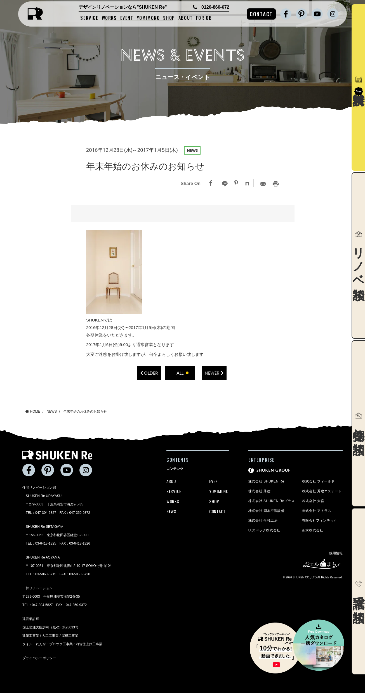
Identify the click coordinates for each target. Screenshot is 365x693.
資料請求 (358, 86)
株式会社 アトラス (316, 511)
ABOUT (185, 18)
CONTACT (261, 14)
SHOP (169, 18)
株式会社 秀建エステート (322, 491)
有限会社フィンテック (319, 520)
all (179, 373)
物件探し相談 (358, 423)
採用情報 (336, 553)
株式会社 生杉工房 (263, 520)
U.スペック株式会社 (264, 530)
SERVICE (89, 18)
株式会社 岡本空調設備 (266, 511)
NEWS (171, 511)
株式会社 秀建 (259, 491)
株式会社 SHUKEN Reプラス (271, 501)
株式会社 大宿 (313, 501)
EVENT (126, 18)
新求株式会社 (312, 530)
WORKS (109, 18)
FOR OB (204, 18)
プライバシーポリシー (39, 658)
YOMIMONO (148, 18)
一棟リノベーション (37, 588)
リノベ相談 (358, 255)
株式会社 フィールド (318, 481)
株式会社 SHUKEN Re (266, 481)
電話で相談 (358, 591)
